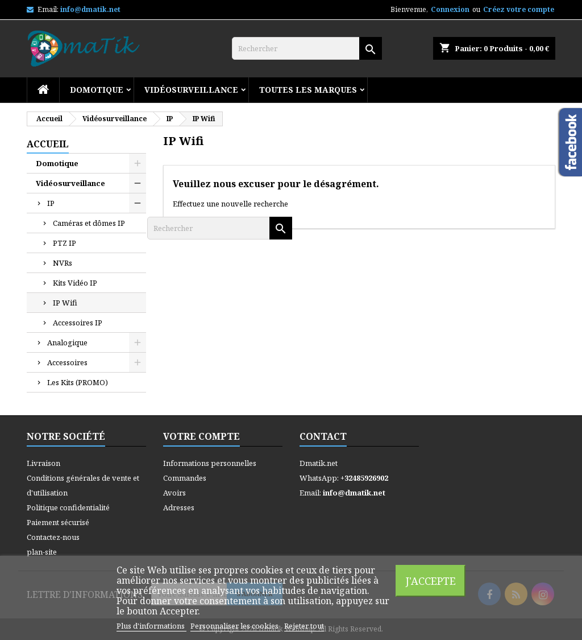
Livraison (43, 463)
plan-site (42, 552)
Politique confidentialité (68, 507)
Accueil (48, 144)
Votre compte (201, 436)
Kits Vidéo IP (75, 283)
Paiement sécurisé (58, 522)
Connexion (450, 9)
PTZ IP (64, 243)
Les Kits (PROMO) (77, 382)
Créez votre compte (518, 9)
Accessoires (67, 362)
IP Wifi (65, 303)
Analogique (67, 342)
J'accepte (431, 580)
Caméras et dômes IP (89, 223)
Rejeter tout (304, 626)
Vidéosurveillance (191, 89)
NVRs (62, 263)
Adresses (178, 507)
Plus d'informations (151, 626)
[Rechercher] (307, 48)
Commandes (184, 478)
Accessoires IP (77, 322)
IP (51, 203)
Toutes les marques (308, 89)
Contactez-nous (53, 537)
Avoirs (174, 493)
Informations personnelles (209, 463)
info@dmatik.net (90, 9)
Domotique (96, 89)
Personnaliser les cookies (235, 626)
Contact (323, 436)
